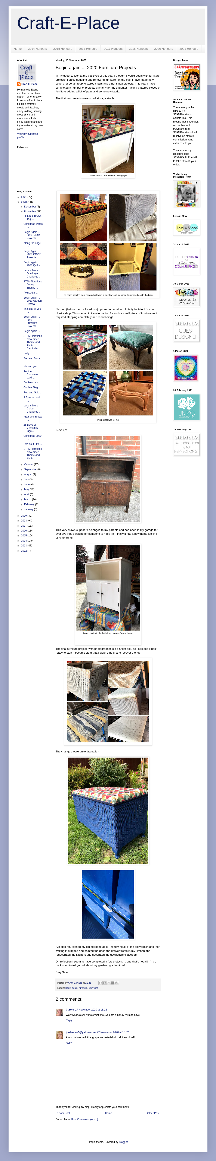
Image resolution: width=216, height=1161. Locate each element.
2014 (24, 540)
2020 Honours (163, 48)
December (30, 206)
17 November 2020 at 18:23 (91, 1009)
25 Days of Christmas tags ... (31, 427)
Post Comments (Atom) (84, 1119)
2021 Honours (188, 48)
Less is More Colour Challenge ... (32, 408)
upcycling (93, 988)
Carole (70, 1009)
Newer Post (63, 1113)
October (29, 464)
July (27, 479)
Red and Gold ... (33, 392)
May (27, 489)
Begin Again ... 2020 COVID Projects (32, 254)
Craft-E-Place (68, 22)
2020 (24, 202)
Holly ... (28, 353)
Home (18, 48)
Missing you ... (32, 366)
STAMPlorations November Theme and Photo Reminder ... (33, 342)
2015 (24, 535)
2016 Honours (87, 48)
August (28, 474)
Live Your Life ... (33, 443)
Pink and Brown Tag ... (32, 217)
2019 (24, 515)
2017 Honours (113, 48)
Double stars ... (32, 382)
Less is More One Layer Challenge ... (32, 273)
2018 (24, 520)
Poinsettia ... (31, 292)
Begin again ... (32, 331)
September (30, 469)
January (29, 509)
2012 (24, 550)
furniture (83, 988)
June (27, 484)
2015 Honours (62, 48)
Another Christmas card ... (31, 374)
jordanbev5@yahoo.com (81, 1032)
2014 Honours (37, 48)
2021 (24, 197)
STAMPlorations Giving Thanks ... (33, 284)
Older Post (153, 1113)
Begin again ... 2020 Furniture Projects (32, 321)
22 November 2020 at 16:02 (113, 1032)
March (28, 499)
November (30, 211)
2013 (24, 545)
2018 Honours (138, 48)
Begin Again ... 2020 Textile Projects (32, 235)
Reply (69, 1020)
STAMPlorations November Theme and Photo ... (33, 453)
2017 (24, 525)
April (27, 494)
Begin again (71, 988)
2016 (24, 530)
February (29, 504)
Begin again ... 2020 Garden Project (33, 300)
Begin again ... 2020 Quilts (32, 264)
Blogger (123, 1142)
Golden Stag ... (32, 387)
